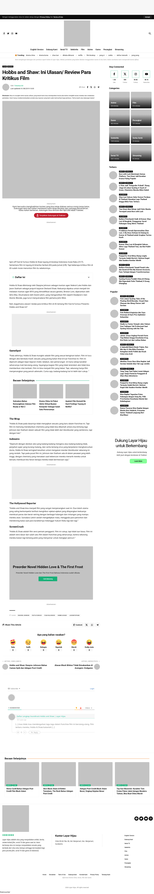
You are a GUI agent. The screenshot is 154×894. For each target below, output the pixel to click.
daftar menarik (122, 55)
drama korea (43, 55)
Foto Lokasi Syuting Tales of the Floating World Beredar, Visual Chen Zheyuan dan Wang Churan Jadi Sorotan (134, 302)
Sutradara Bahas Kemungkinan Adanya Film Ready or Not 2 (24, 404)
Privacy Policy (45, 17)
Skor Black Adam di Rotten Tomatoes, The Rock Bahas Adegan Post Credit (58, 791)
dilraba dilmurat (68, 55)
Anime (113, 103)
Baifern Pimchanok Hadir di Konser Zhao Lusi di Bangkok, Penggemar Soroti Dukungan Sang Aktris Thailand (135, 221)
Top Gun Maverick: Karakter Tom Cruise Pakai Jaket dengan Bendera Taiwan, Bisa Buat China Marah (132, 791)
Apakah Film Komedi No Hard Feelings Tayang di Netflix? (75, 404)
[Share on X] (91, 87)
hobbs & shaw (62, 615)
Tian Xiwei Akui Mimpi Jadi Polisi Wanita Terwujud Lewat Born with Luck (135, 210)
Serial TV (114, 155)
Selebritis (115, 138)
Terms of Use (58, 17)
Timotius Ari (18, 86)
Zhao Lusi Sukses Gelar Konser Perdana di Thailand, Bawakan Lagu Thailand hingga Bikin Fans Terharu (134, 199)
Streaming (137, 155)
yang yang (135, 55)
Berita (122, 171)
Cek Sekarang (48, 579)
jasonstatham (74, 615)
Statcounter (5, 892)
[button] (147, 17)
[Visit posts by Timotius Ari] (5, 87)
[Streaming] (141, 153)
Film (4, 66)
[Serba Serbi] (141, 135)
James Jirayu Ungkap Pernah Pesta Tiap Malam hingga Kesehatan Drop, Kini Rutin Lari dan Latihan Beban (134, 338)
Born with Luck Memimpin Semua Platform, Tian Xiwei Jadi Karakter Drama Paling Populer (132, 176)
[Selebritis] (119, 135)
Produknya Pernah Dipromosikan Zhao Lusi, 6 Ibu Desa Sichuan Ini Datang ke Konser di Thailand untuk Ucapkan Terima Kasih (135, 234)
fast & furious (37, 615)
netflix (80, 55)
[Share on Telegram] (98, 87)
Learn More (138, 492)
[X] (125, 77)
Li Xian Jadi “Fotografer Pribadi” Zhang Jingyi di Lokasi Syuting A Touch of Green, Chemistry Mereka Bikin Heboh (134, 188)
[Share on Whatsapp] (94, 87)
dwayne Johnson (23, 615)
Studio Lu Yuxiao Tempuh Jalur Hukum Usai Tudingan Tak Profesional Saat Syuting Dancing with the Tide (135, 326)
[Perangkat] (141, 118)
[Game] (119, 118)
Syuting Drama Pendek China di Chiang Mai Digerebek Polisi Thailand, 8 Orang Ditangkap (134, 281)
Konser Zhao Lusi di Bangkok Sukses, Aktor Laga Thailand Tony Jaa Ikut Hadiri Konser (135, 246)
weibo (110, 55)
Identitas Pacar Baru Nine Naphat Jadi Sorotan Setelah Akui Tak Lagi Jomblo (135, 362)
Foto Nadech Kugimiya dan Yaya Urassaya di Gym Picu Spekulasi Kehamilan (132, 315)
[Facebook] (114, 77)
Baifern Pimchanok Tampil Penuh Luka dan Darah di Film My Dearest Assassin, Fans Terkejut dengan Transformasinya (134, 269)
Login (92, 688)
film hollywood (49, 615)
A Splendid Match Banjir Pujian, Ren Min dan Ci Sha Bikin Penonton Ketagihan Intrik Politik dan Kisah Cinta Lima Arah (134, 350)
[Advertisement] (77, 7)
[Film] (141, 100)
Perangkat (137, 120)
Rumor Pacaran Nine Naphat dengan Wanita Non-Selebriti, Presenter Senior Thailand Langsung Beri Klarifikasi (134, 411)
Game (113, 120)
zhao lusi (55, 55)
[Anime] (119, 100)
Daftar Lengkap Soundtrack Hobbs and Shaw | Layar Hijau (41, 716)
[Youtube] (146, 77)
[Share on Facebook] (87, 87)
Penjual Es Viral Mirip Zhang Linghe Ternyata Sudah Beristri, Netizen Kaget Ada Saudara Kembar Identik (134, 258)
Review (10, 66)
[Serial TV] (119, 153)
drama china (30, 55)
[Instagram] (136, 77)
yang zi (101, 55)
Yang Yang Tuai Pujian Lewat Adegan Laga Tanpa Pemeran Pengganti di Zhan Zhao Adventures (134, 373)
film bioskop (91, 55)
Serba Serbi (138, 138)
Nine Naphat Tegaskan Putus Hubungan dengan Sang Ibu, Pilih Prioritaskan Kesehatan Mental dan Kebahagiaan (134, 397)
